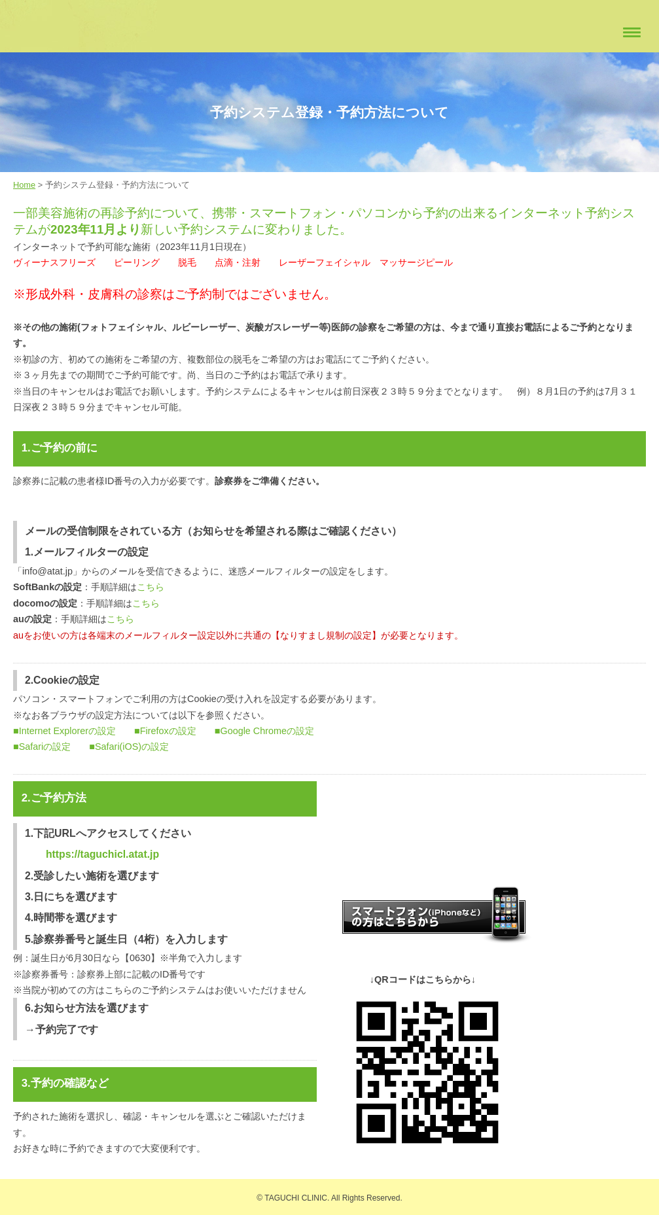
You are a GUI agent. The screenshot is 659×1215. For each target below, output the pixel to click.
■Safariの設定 (42, 746)
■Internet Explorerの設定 (64, 731)
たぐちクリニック (52, 26)
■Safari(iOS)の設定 (129, 746)
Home (24, 185)
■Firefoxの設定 (165, 731)
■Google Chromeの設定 (264, 731)
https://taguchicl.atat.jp (102, 854)
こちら (150, 587)
